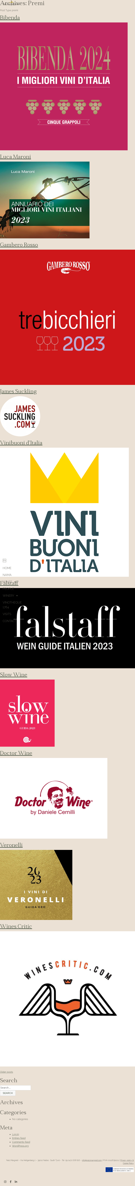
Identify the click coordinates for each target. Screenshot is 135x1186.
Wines (7, 581)
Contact (9, 621)
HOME (7, 568)
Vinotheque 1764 (12, 605)
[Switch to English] (4, 560)
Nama (7, 575)
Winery (8, 595)
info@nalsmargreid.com (92, 1160)
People (8, 588)
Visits (7, 614)
